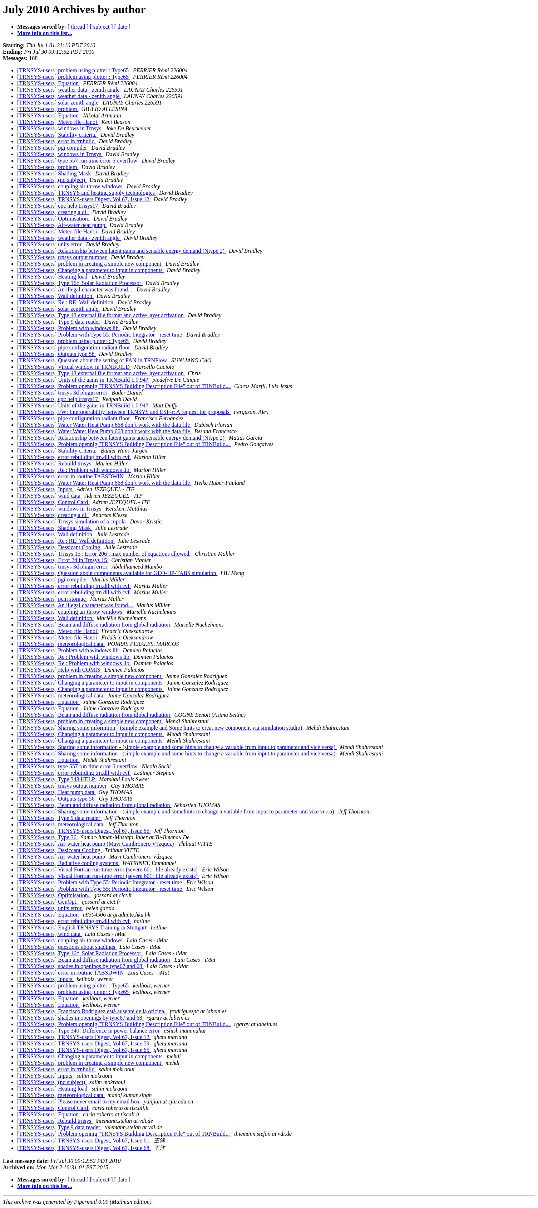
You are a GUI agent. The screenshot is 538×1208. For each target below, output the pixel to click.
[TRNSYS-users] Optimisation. (54, 219)
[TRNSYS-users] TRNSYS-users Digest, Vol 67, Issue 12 (84, 199)
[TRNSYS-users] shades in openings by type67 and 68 (80, 966)
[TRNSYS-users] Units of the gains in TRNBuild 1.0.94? (83, 380)
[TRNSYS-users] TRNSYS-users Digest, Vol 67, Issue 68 (84, 1148)
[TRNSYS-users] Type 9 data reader (59, 322)
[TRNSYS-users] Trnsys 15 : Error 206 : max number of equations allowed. (104, 554)
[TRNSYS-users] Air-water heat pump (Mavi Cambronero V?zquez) (96, 844)
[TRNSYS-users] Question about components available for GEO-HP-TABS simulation (117, 573)
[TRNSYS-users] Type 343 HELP (56, 779)
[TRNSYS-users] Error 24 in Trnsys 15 (62, 560)
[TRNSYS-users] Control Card (53, 502)
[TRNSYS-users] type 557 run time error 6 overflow (78, 161)
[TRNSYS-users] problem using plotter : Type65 (73, 70)
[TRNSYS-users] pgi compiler (53, 148)
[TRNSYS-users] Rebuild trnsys (55, 463)
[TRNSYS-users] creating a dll (53, 212)
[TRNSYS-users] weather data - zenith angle (69, 90)
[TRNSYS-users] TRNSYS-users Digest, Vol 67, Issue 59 (84, 1043)
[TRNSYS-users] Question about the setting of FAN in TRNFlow (92, 360)
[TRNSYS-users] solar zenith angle (58, 103)
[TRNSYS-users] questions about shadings (67, 947)
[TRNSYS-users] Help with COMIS (59, 670)
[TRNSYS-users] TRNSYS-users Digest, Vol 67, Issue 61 (84, 1140)
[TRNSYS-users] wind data (49, 496)
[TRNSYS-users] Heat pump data (56, 792)
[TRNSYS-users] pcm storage (52, 599)
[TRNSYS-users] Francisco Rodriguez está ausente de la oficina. (92, 1011)
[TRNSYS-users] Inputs (45, 489)
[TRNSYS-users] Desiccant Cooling (59, 850)
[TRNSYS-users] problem (48, 109)
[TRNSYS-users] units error (50, 244)
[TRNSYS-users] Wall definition (55, 296)
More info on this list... (44, 33)
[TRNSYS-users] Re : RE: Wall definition (66, 302)
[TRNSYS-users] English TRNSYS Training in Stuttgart (82, 927)
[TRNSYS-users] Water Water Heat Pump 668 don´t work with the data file (104, 425)
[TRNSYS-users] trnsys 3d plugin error (63, 393)
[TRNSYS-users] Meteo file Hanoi (58, 122)
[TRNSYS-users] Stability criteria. (57, 135)
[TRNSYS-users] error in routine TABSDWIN (71, 476)
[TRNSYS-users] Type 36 (47, 837)
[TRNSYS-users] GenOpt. (48, 902)
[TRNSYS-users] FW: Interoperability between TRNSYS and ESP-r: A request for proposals (124, 412)
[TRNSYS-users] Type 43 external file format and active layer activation (101, 315)
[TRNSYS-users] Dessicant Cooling (59, 547)
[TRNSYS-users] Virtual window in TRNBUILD (74, 367)
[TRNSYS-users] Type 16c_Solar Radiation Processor (80, 283)
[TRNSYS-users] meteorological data (61, 644)
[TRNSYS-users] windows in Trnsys (60, 128)
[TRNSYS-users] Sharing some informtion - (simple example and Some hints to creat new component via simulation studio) (160, 728)
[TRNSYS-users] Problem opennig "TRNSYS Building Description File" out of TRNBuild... (124, 386)
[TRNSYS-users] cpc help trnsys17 (58, 206)
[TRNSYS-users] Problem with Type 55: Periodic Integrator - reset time (100, 335)
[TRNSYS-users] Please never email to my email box (79, 1101)
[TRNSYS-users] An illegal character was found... (75, 289)
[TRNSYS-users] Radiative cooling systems (68, 863)
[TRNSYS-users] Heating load (53, 277)
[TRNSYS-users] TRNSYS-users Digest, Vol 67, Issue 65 (84, 831)
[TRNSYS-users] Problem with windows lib (68, 328)
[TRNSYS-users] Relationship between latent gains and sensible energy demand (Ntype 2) (121, 251)
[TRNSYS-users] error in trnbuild (56, 141)
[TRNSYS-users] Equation (48, 83)
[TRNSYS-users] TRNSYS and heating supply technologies (86, 193)
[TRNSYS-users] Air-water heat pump (62, 225)
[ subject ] (101, 27)
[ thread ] (78, 27)
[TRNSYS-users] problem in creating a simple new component (90, 264)
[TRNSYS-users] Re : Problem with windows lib (74, 470)
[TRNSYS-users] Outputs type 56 (56, 354)
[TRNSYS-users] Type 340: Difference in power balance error (89, 1031)
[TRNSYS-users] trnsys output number (62, 257)
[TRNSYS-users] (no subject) (52, 180)
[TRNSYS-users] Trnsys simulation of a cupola (72, 521)
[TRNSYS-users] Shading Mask (54, 173)
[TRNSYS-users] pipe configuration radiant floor (74, 347)
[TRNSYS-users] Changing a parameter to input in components (90, 270)
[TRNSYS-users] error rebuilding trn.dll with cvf (74, 457)
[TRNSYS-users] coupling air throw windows (70, 186)
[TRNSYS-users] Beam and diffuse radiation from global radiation (94, 625)
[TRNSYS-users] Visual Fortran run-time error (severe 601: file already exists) (108, 869)
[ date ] (122, 27)
